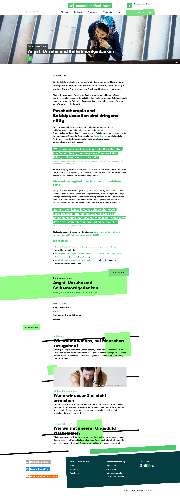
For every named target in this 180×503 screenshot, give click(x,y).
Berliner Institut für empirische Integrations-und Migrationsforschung (85, 247)
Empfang (74, 469)
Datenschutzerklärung (115, 461)
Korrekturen (111, 469)
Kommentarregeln (114, 473)
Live (131, 13)
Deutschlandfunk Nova (80, 461)
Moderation (108, 12)
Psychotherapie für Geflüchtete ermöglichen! (75, 260)
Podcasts (78, 12)
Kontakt (73, 465)
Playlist (141, 13)
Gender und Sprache (115, 477)
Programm (92, 12)
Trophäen (74, 473)
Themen (64, 12)
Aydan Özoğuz (100, 136)
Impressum (111, 465)
